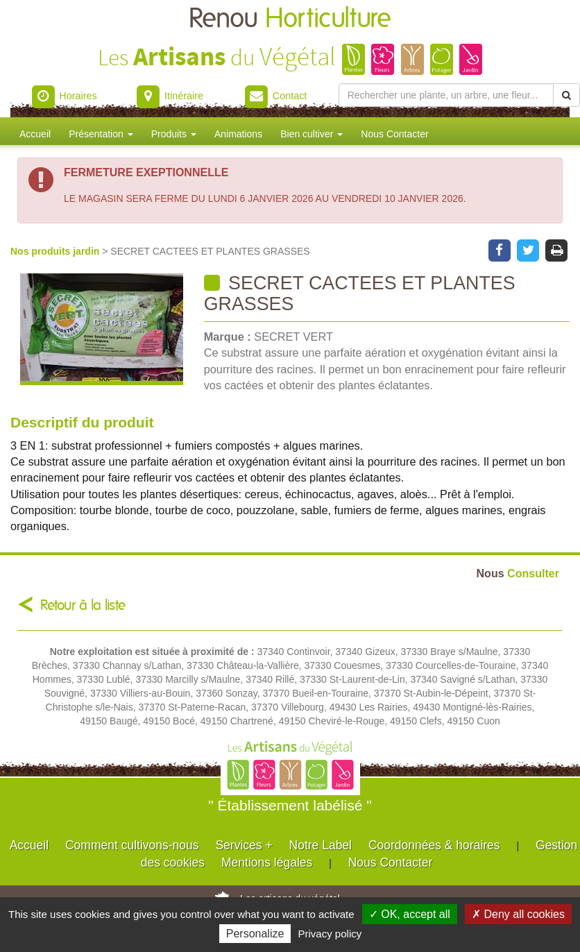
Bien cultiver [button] (311, 133)
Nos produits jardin (56, 251)
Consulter (518, 573)
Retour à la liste (83, 605)
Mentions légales (266, 862)
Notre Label (320, 845)
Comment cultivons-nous (132, 845)
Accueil (35, 133)
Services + (243, 845)
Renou (290, 19)
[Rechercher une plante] (446, 95)
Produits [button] (173, 133)
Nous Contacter (394, 133)
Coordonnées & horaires (434, 845)
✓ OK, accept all (409, 914)
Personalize (255, 934)
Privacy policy (330, 934)
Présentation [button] (101, 133)
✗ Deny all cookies (518, 914)
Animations (238, 133)
